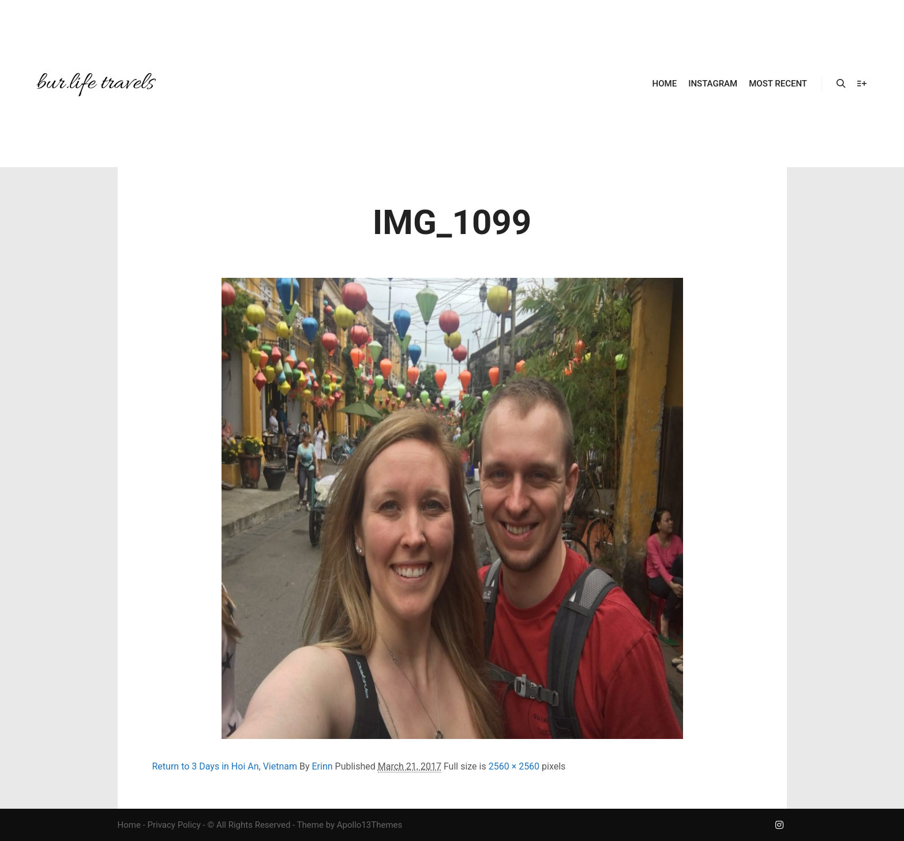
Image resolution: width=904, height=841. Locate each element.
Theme (310, 825)
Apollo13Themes (370, 825)
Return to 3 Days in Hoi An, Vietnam (225, 766)
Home (129, 825)
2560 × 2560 (514, 766)
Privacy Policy (173, 825)
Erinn (322, 766)
